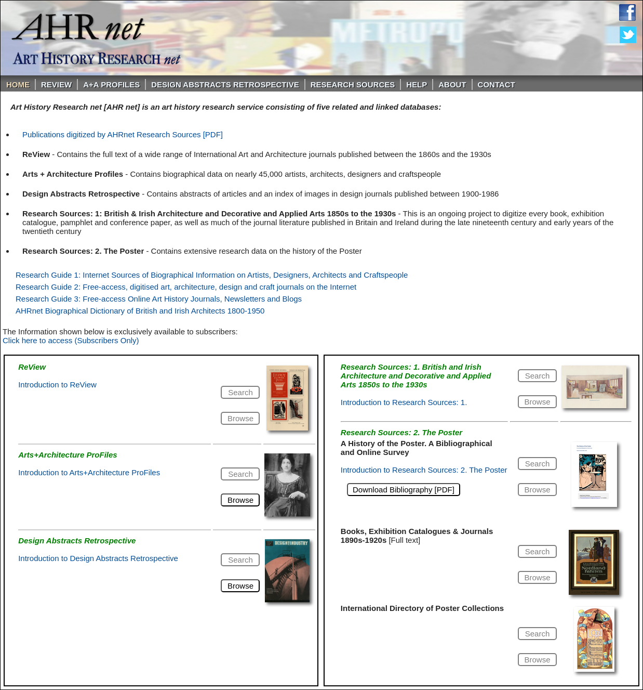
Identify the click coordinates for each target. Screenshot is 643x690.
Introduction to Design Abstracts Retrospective (98, 558)
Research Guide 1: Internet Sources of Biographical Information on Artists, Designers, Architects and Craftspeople (212, 274)
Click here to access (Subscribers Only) (71, 340)
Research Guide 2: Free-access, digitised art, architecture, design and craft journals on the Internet (186, 286)
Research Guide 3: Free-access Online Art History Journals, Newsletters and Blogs (159, 298)
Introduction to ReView (57, 384)
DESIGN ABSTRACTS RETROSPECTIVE (225, 84)
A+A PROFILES (111, 84)
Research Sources (353, 84)
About (452, 84)
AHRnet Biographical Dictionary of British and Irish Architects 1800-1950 (140, 310)
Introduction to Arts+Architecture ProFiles (89, 472)
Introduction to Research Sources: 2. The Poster (424, 469)
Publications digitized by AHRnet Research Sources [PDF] (122, 134)
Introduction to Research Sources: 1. (404, 402)
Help (416, 84)
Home (18, 84)
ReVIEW (56, 84)
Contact (496, 84)
